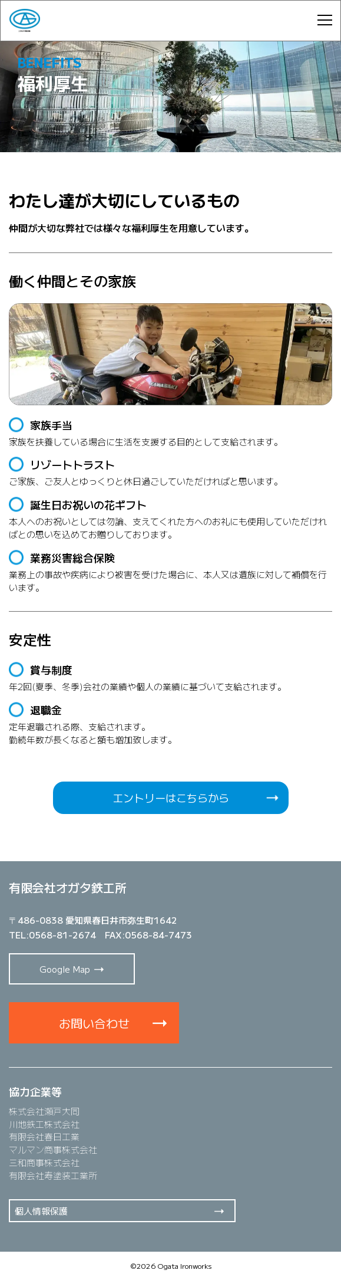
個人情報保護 (41, 1210)
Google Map (64, 969)
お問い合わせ (94, 1023)
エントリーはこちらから (170, 797)
